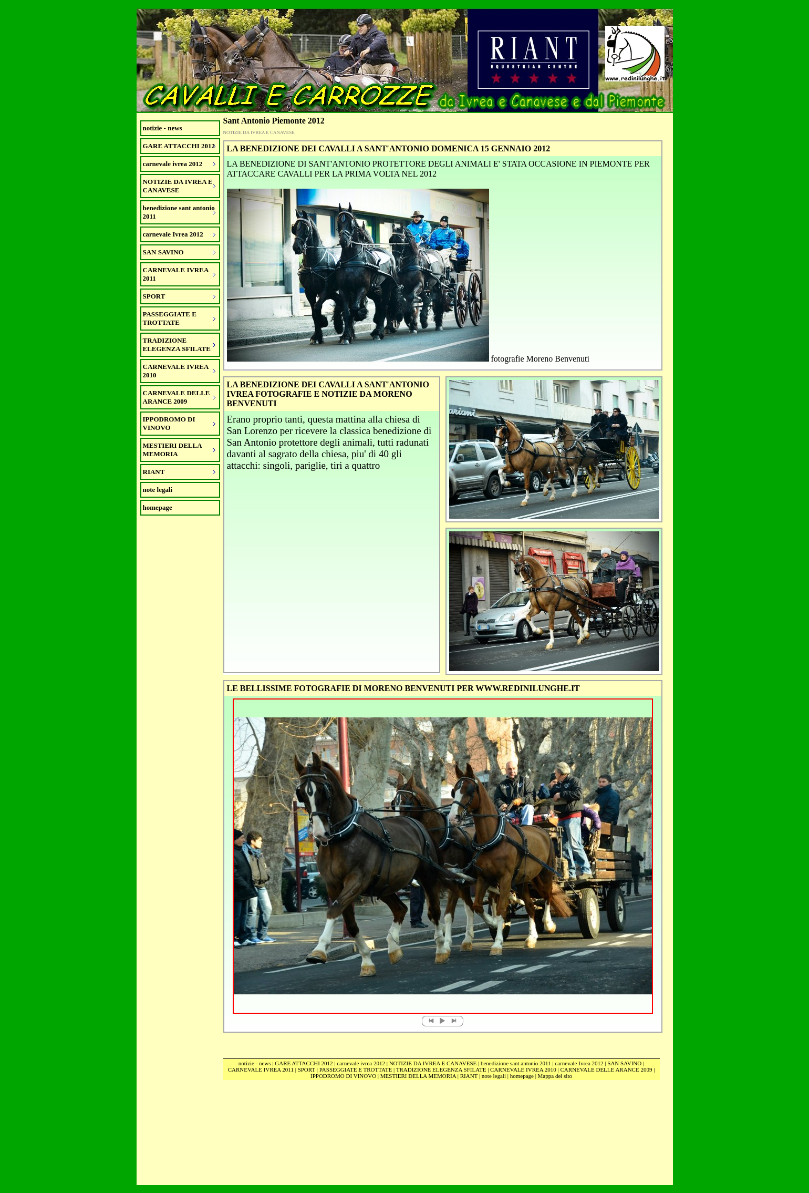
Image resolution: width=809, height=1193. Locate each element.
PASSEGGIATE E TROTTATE (355, 1069)
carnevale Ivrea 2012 (579, 1063)
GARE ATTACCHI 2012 (304, 1063)
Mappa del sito (555, 1076)
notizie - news (162, 128)
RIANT (469, 1076)
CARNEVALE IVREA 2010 (523, 1069)
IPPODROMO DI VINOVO (343, 1076)
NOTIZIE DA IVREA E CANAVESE (433, 1063)
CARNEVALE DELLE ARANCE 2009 (606, 1069)
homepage (157, 507)
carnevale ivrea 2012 (361, 1063)
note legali (158, 489)
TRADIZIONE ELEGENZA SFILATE (441, 1069)
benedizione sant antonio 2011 (516, 1063)
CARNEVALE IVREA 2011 (261, 1069)
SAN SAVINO (624, 1063)
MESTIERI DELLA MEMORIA (418, 1076)
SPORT (306, 1069)
